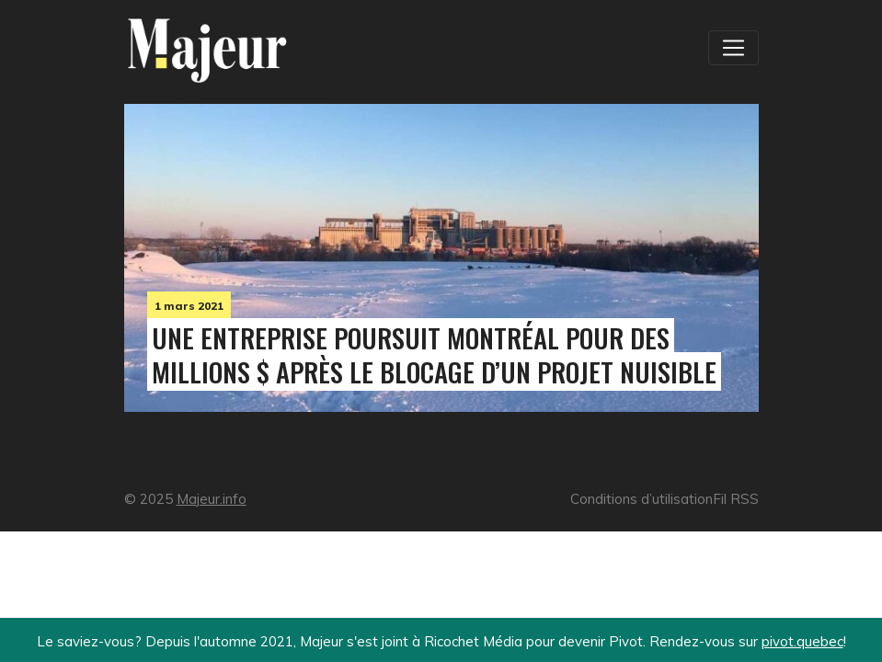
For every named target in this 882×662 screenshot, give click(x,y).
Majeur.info (211, 499)
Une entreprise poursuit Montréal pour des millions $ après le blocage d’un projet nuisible (434, 354)
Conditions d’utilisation (641, 499)
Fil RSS (736, 499)
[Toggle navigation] (733, 47)
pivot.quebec (802, 641)
